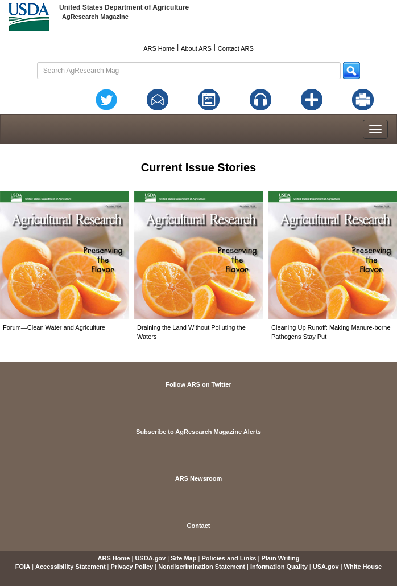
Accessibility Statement (70, 566)
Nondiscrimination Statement (201, 566)
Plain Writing (280, 558)
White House (363, 566)
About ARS (196, 48)
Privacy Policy (132, 566)
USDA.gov (150, 558)
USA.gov (326, 566)
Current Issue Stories (198, 167)
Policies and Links (228, 558)
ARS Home (159, 48)
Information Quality (279, 566)
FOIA (22, 566)
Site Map (183, 558)
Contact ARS (236, 48)
